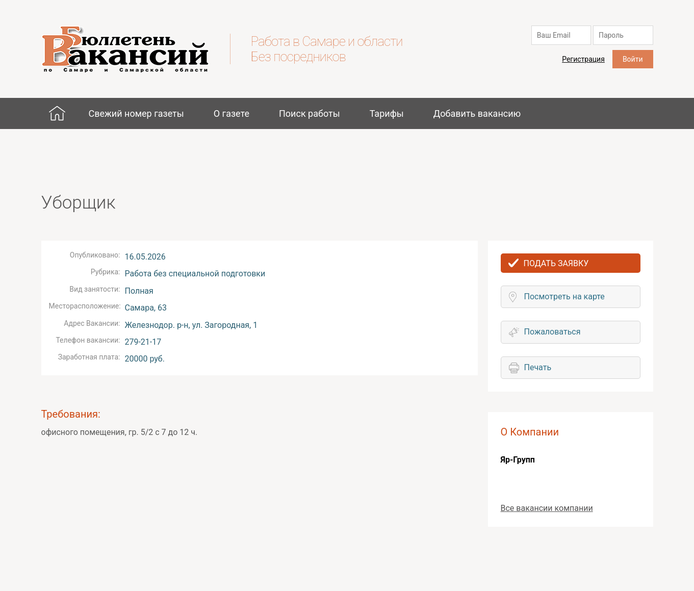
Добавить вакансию (477, 113)
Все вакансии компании (547, 508)
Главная (57, 113)
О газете (231, 113)
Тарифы (387, 113)
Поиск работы (309, 113)
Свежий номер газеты (136, 113)
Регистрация (583, 59)
